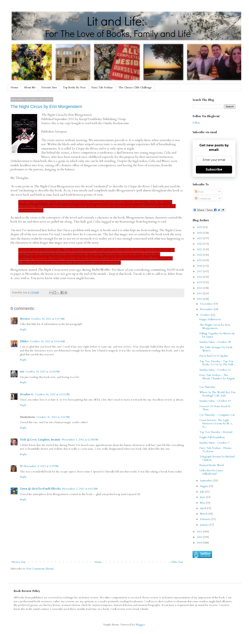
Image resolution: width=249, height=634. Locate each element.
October (205, 315)
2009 (200, 543)
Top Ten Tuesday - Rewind (215, 432)
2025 (200, 227)
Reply (23, 329)
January (205, 525)
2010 (200, 537)
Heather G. (27, 394)
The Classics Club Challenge (135, 87)
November (207, 309)
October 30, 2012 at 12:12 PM (52, 394)
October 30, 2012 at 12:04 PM (42, 371)
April (203, 508)
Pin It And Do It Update (213, 356)
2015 (200, 282)
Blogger (140, 624)
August (204, 486)
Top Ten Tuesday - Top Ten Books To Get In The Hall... (217, 362)
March (204, 514)
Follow (196, 123)
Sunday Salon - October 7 (214, 443)
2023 (200, 238)
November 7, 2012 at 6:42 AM (80, 489)
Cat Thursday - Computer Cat (217, 415)
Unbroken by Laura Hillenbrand (211, 472)
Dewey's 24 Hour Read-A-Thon (215, 407)
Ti (21, 466)
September (206, 480)
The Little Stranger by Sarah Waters (215, 348)
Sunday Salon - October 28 (215, 342)
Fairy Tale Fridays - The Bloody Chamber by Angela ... (217, 378)
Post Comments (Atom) (40, 568)
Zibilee (24, 341)
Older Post (177, 562)
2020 (200, 255)
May (203, 503)
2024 (200, 233)
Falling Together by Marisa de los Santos (217, 335)
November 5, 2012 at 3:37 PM (41, 466)
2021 (200, 249)
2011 (200, 531)
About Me (30, 87)
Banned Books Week (211, 465)
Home (14, 87)
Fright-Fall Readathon (212, 437)
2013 (200, 293)
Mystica (25, 319)
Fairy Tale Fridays (102, 87)
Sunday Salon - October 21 (215, 370)
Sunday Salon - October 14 (215, 401)
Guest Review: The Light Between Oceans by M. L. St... (216, 423)
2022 (200, 244)
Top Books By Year (74, 87)
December (207, 304)
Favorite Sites (49, 87)
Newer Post (18, 562)
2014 (200, 288)
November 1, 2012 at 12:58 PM (80, 439)
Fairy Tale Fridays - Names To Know (215, 449)
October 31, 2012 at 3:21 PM (53, 417)
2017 (200, 271)
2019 (200, 260)
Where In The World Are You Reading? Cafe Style (217, 393)
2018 (200, 266)
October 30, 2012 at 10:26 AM (47, 341)
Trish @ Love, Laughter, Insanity (40, 439)
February (205, 519)
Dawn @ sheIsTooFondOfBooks (40, 489)
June (203, 497)
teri (22, 371)
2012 (200, 299)
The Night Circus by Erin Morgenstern (46, 106)
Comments (203, 198)
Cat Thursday (207, 387)
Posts (199, 192)
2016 (200, 277)
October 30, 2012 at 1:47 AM (48, 319)
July (202, 491)
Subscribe (214, 169)
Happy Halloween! (210, 319)
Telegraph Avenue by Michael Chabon (217, 458)
